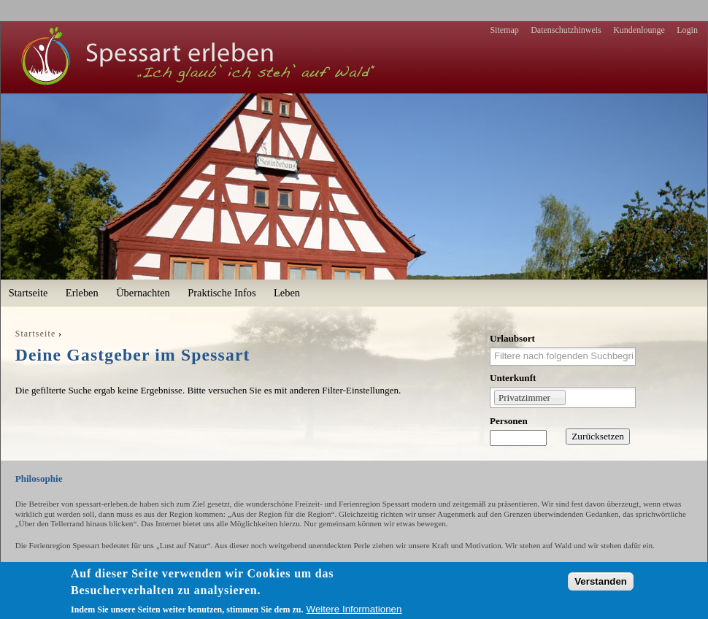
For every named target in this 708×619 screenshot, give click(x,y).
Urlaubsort (512, 338)
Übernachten (143, 293)
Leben (287, 293)
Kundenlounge (639, 30)
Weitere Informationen (354, 609)
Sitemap (504, 30)
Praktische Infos (221, 293)
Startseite (28, 293)
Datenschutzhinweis (566, 30)
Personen (509, 420)
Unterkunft (513, 377)
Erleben (82, 293)
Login (687, 30)
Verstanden (600, 581)
